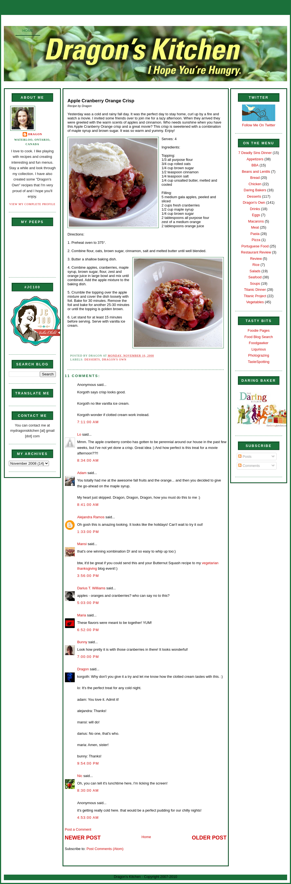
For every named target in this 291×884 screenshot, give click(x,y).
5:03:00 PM (88, 603)
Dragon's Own (114, 359)
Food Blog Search (259, 337)
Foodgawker (259, 343)
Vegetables (255, 302)
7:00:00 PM (88, 657)
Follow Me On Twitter (259, 125)
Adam (82, 473)
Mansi (82, 544)
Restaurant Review (256, 252)
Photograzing (258, 355)
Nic (79, 776)
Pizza (256, 240)
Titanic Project (255, 296)
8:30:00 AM (88, 790)
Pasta (254, 234)
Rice (255, 265)
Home (27, 30)
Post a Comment (78, 829)
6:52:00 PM (88, 630)
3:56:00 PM (88, 576)
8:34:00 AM (88, 460)
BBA (255, 165)
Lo (79, 434)
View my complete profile (32, 204)
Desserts (92, 359)
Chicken (255, 184)
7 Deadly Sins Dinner (255, 153)
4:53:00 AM (88, 817)
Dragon (35, 134)
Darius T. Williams (91, 588)
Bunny (82, 642)
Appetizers (254, 159)
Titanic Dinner (255, 289)
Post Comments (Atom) (105, 849)
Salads (255, 271)
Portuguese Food (255, 246)
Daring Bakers (255, 190)
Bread (255, 178)
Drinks (255, 209)
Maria (81, 615)
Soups (255, 283)
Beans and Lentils (256, 171)
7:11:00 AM (88, 422)
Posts (244, 456)
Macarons (256, 221)
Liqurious (258, 349)
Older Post (209, 838)
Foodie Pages (258, 330)
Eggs (256, 215)
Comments (249, 466)
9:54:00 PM (88, 763)
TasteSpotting (258, 362)
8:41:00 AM (88, 505)
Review (256, 259)
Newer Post (83, 838)
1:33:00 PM (88, 532)
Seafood (255, 277)
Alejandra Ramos (91, 517)
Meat (255, 227)
